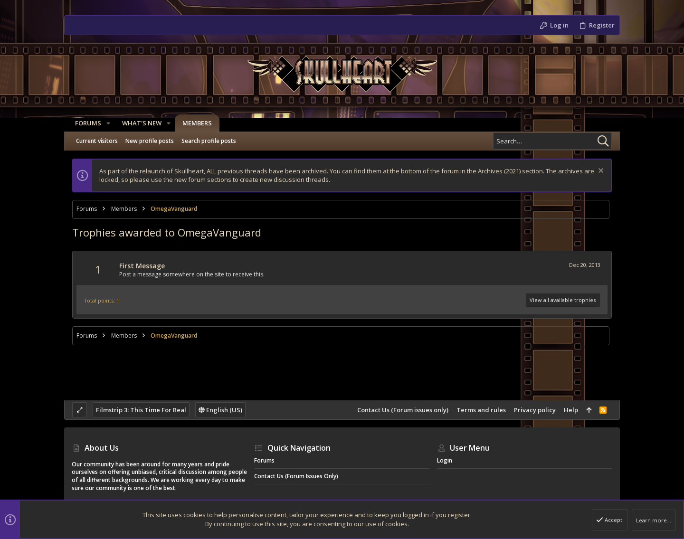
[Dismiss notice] (600, 172)
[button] (105, 123)
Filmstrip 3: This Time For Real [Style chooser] (141, 410)
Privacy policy (535, 410)
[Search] (552, 141)
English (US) (220, 410)
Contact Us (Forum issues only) (402, 410)
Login (444, 460)
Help (571, 410)
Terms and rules (481, 410)
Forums (264, 460)
